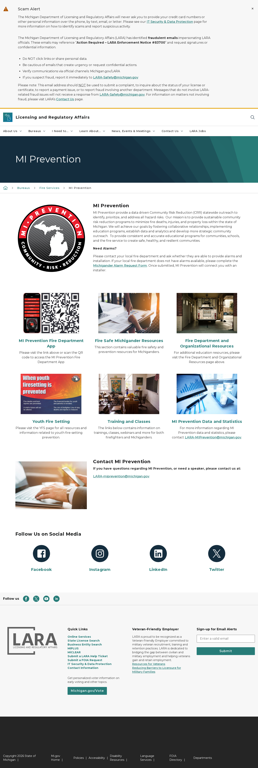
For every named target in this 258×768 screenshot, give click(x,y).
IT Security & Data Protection (170, 22)
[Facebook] (41, 558)
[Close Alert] (252, 8)
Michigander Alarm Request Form (120, 265)
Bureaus (37, 131)
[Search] (252, 117)
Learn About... (92, 131)
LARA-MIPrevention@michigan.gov (213, 437)
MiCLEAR (74, 652)
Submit (225, 651)
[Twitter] (217, 558)
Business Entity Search (85, 644)
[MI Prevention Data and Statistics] (207, 399)
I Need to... (62, 131)
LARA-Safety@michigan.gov (115, 77)
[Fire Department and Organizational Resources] (207, 321)
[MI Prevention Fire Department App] (51, 321)
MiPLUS (73, 648)
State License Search (84, 640)
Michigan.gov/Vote (87, 691)
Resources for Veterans (148, 664)
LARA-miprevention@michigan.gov (121, 476)
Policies (78, 758)
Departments (202, 758)
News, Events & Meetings (133, 131)
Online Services (79, 636)
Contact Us (65, 99)
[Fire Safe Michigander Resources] (129, 318)
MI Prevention (80, 188)
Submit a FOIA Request (85, 660)
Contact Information (83, 668)
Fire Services (49, 188)
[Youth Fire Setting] (51, 399)
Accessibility (97, 758)
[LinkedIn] (158, 558)
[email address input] (226, 639)
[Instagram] (100, 558)
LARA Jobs (198, 131)
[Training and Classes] (129, 399)
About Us (12, 131)
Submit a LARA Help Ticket (88, 656)
